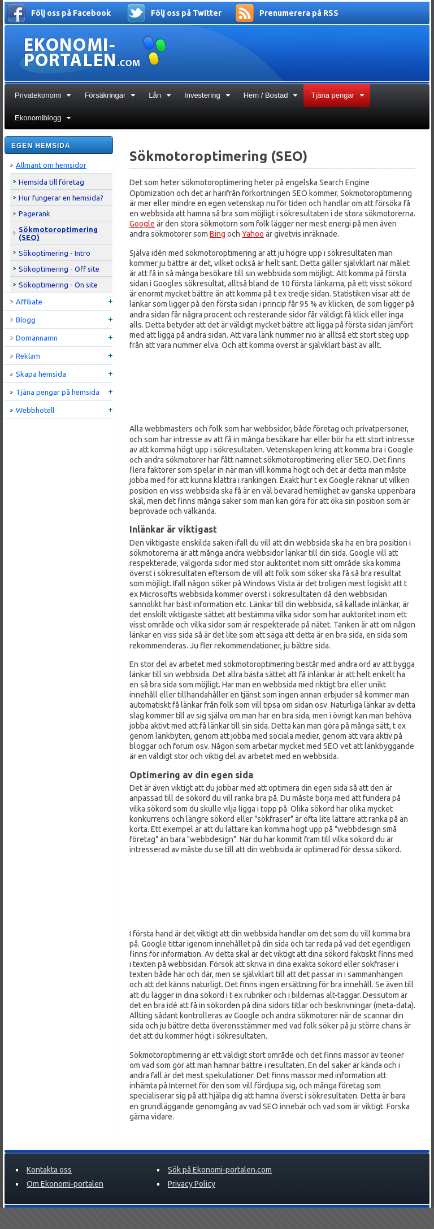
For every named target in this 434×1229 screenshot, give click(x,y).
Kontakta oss (49, 1169)
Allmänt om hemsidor (51, 165)
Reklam (28, 356)
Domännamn (37, 338)
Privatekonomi (43, 95)
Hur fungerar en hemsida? (61, 198)
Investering (207, 95)
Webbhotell (35, 410)
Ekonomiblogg (43, 118)
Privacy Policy (191, 1183)
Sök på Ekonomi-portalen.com (220, 1169)
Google (142, 223)
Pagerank (34, 213)
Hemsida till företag (51, 182)
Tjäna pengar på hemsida (57, 392)
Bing (217, 233)
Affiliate (29, 302)
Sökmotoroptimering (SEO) (58, 233)
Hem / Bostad (271, 95)
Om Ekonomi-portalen (65, 1183)
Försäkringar (110, 95)
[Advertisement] (272, 387)
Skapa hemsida (41, 374)
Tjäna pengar (337, 95)
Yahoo (253, 233)
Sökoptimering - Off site (59, 269)
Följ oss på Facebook (71, 13)
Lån (160, 95)
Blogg (26, 320)
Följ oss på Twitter (186, 13)
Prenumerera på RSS (298, 13)
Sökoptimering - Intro (54, 253)
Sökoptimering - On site (58, 285)
